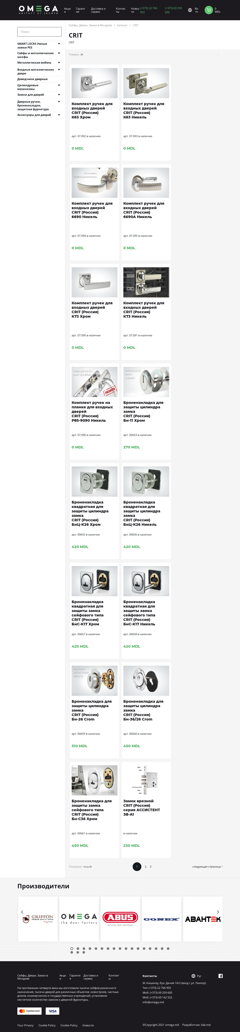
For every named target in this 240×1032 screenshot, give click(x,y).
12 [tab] (138, 948)
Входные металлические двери (35, 70)
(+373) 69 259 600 (173, 10)
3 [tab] (84, 948)
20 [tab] (83, 952)
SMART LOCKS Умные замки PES (32, 44)
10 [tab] (126, 948)
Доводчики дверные (32, 79)
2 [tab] (78, 948)
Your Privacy (25, 1025)
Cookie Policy (46, 1025)
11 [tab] (132, 948)
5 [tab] (96, 948)
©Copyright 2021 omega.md (161, 1024)
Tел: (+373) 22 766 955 (157, 987)
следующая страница (207, 866)
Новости (135, 10)
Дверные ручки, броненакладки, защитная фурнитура (33, 102)
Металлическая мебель (34, 62)
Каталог (122, 25)
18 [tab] (71, 952)
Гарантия (80, 10)
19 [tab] (77, 952)
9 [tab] (120, 948)
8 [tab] (114, 948)
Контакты (120, 10)
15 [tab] (156, 948)
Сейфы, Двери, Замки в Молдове (90, 25)
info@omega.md (153, 1002)
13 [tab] (144, 948)
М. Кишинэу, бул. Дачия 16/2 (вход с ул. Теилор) (174, 983)
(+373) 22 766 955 (148, 10)
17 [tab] (168, 948)
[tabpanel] (38, 919)
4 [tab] (90, 948)
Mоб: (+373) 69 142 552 (157, 997)
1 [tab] (71, 948)
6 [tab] (102, 948)
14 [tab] (150, 948)
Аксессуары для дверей (34, 115)
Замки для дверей (30, 95)
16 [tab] (162, 948)
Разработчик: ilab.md (196, 1024)
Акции (67, 10)
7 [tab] (108, 948)
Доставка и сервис (98, 10)
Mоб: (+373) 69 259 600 (157, 992)
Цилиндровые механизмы (27, 85)
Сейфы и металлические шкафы (35, 53)
